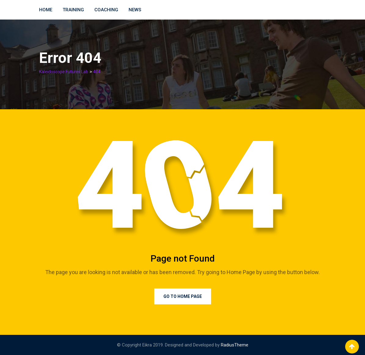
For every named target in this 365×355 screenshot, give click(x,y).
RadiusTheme (234, 345)
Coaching (106, 10)
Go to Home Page (182, 296)
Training (73, 10)
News (135, 10)
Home (45, 10)
